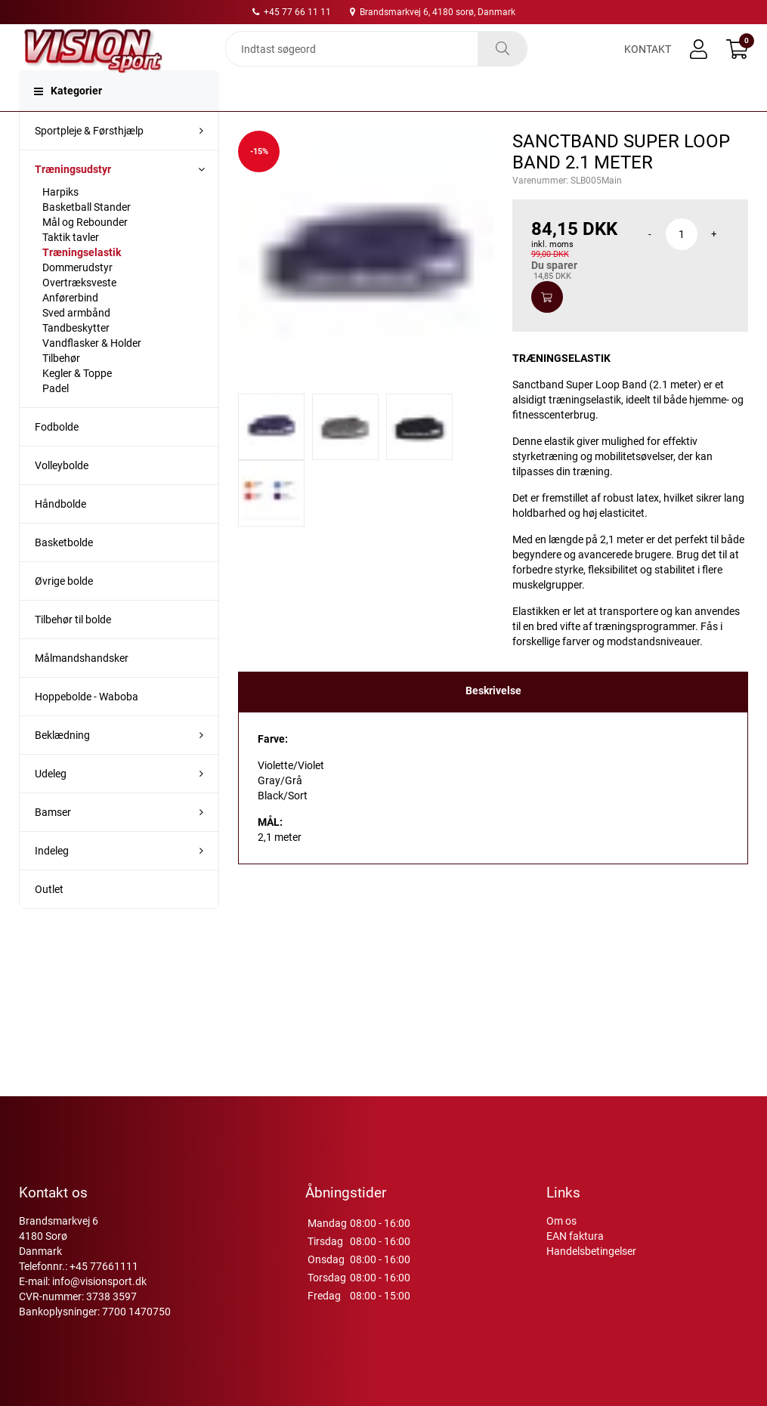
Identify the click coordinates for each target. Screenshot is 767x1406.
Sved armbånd (76, 343)
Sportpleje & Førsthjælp (89, 161)
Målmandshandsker (81, 688)
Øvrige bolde (64, 611)
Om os (561, 1221)
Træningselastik (81, 283)
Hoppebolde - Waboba (86, 727)
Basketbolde (64, 573)
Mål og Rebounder (85, 252)
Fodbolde (57, 457)
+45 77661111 (104, 1266)
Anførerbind (70, 328)
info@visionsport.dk (99, 1281)
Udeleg (50, 804)
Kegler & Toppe (77, 403)
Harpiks (60, 222)
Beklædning (62, 765)
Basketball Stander (86, 237)
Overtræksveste (79, 313)
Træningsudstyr (73, 199)
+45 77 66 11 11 (291, 12)
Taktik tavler (70, 267)
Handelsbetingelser (591, 1251)
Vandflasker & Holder (91, 373)
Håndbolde (60, 534)
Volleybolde (61, 496)
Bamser (53, 842)
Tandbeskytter (76, 358)
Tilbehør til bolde (73, 650)
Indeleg (52, 881)
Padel (55, 419)
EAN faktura (575, 1236)
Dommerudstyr (77, 298)
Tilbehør (61, 388)
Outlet (49, 919)
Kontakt (647, 62)
